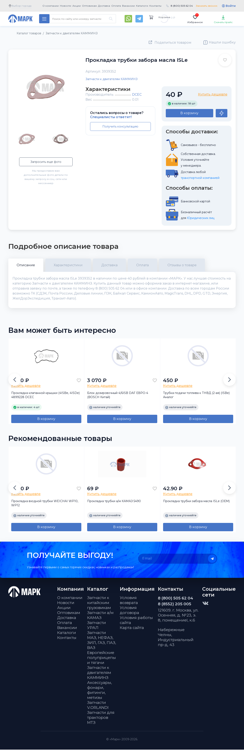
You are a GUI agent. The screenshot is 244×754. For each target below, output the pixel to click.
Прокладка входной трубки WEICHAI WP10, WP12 (44, 507)
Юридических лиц (200, 218)
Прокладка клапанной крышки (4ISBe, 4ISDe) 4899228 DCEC (45, 399)
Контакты (155, 5)
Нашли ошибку (222, 42)
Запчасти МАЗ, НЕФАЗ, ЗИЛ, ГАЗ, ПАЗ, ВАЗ (101, 644)
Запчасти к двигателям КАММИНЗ (111, 79)
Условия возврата (129, 604)
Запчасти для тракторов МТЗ (100, 721)
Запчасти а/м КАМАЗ (100, 619)
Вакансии (128, 5)
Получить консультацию (120, 126)
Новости (65, 5)
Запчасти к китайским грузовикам (99, 607)
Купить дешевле (212, 94)
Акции (76, 5)
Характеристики (68, 265)
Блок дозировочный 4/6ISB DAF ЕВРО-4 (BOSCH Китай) (117, 399)
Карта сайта (132, 632)
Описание (26, 265)
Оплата (116, 5)
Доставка (104, 5)
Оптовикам (89, 5)
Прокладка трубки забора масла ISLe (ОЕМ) (196, 505)
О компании (50, 5)
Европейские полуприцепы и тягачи (101, 662)
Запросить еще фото (45, 162)
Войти (231, 6)
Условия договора (129, 614)
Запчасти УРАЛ (96, 629)
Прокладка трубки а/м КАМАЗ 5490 (114, 505)
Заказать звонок (206, 5)
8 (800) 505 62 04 (182, 5)
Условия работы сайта (136, 624)
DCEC (137, 95)
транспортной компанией (200, 178)
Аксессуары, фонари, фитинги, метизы (99, 694)
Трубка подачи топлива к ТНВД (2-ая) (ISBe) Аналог (196, 399)
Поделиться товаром (173, 43)
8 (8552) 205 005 (174, 608)
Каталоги (142, 5)
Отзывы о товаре (182, 265)
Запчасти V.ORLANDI (98, 709)
